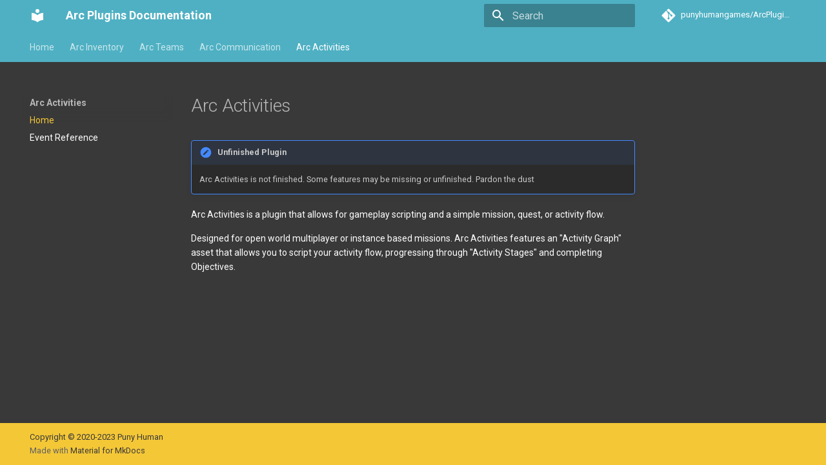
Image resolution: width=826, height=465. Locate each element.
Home (42, 47)
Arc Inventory (97, 47)
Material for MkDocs (107, 450)
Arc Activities (323, 47)
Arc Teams (161, 47)
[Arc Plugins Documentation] (37, 15)
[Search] (559, 15)
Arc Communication (240, 47)
